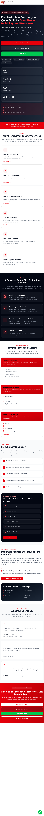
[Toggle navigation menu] (41, 2)
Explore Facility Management (12, 578)
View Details (6, 380)
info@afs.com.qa (22, 718)
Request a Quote (22, 43)
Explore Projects (10, 538)
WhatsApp (22, 53)
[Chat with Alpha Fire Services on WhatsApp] (40, 812)
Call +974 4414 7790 (22, 48)
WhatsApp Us (22, 713)
